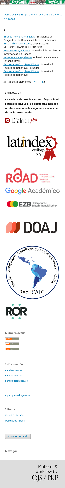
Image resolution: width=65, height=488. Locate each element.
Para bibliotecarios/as (16, 380)
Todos (11, 18)
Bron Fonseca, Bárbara (16, 50)
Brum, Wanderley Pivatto (17, 57)
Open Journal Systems (17, 395)
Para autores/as (13, 375)
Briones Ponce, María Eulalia (19, 36)
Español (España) (14, 415)
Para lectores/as (13, 370)
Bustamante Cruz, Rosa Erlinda (21, 64)
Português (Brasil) (15, 420)
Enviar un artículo (18, 436)
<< (35, 81)
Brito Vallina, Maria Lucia (17, 43)
